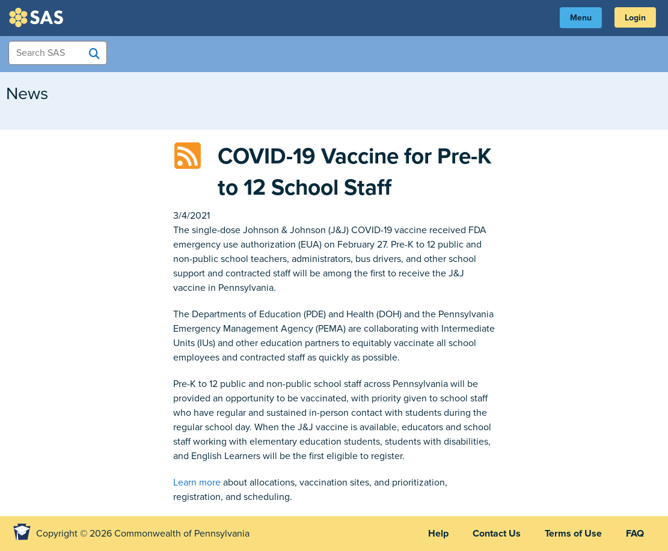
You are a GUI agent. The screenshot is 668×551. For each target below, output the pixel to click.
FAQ (635, 534)
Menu (581, 18)
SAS (38, 17)
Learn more (197, 482)
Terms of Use (573, 534)
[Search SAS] (94, 53)
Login (635, 18)
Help (438, 534)
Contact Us (497, 534)
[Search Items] (57, 53)
